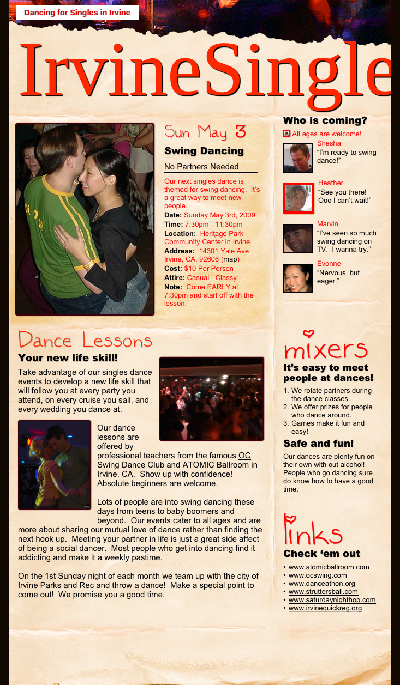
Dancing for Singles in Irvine (77, 12)
